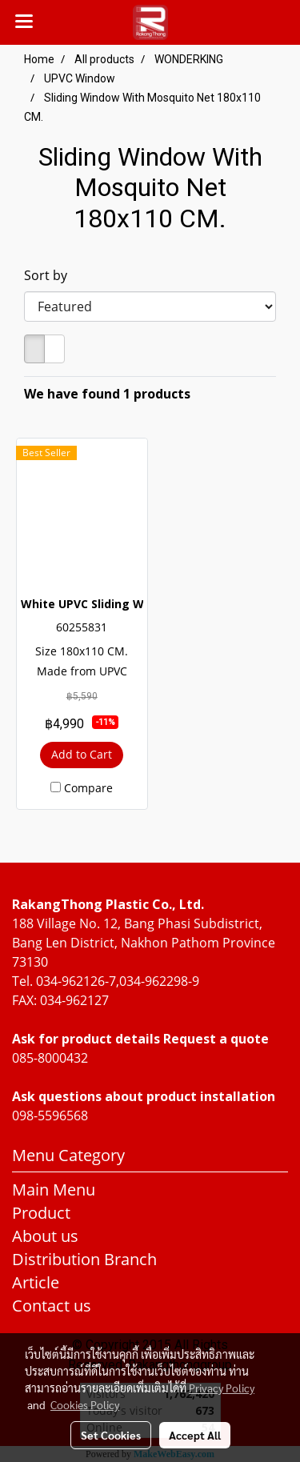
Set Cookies (111, 1435)
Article (35, 1282)
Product (41, 1213)
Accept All (195, 1435)
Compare (88, 787)
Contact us (51, 1305)
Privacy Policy (221, 1387)
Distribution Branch (84, 1259)
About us (45, 1236)
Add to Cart (81, 754)
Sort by (50, 275)
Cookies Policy (84, 1404)
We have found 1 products (107, 394)
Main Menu (53, 1189)
